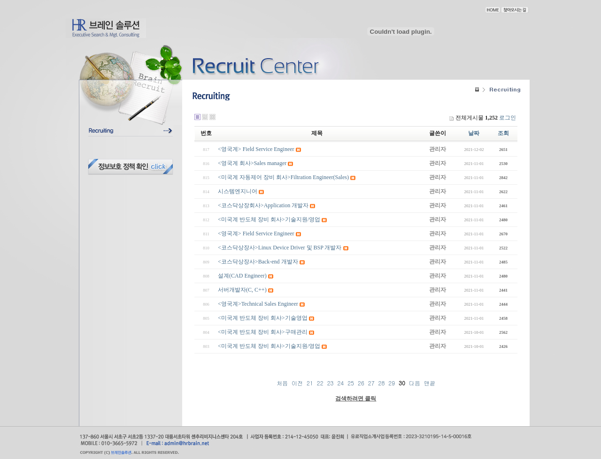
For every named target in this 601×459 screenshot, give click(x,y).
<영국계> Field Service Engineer (256, 149)
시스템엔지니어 (237, 191)
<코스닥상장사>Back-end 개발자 (258, 261)
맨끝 (429, 383)
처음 (282, 383)
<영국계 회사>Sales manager (252, 163)
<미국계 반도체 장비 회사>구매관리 (263, 332)
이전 (297, 383)
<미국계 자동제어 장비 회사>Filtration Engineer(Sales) (283, 177)
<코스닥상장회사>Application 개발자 (263, 205)
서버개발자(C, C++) (242, 289)
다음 (414, 383)
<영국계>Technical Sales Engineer (258, 304)
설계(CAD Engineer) (242, 275)
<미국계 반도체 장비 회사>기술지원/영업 (269, 219)
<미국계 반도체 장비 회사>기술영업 (263, 318)
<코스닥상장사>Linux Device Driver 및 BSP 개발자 (279, 247)
